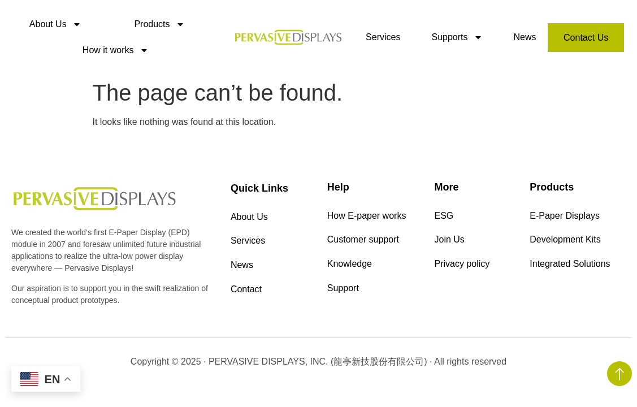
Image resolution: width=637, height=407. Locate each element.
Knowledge (349, 268)
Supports (456, 37)
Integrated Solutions (570, 268)
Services (383, 37)
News (525, 37)
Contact (246, 295)
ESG (444, 216)
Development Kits (565, 242)
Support (343, 294)
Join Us (450, 242)
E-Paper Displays (565, 216)
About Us (55, 24)
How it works (116, 50)
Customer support (363, 242)
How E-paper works (366, 216)
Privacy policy (462, 268)
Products (159, 24)
